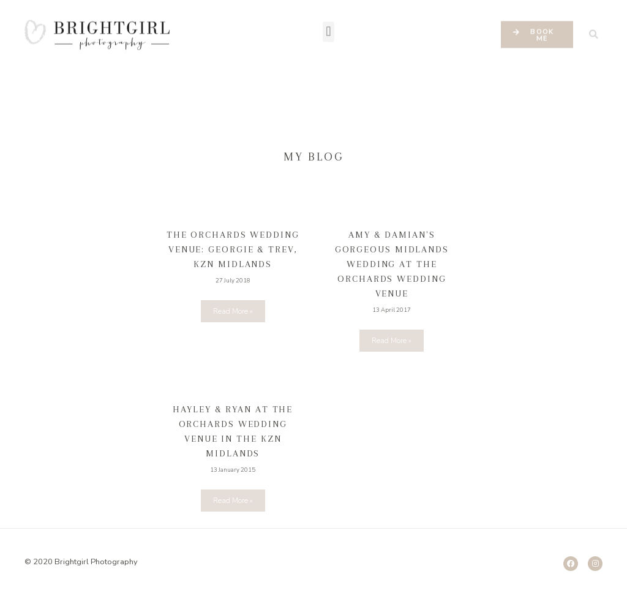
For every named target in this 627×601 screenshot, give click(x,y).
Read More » (233, 311)
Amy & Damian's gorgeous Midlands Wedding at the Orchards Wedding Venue (392, 264)
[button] (328, 22)
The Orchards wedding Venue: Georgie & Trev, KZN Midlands (233, 249)
